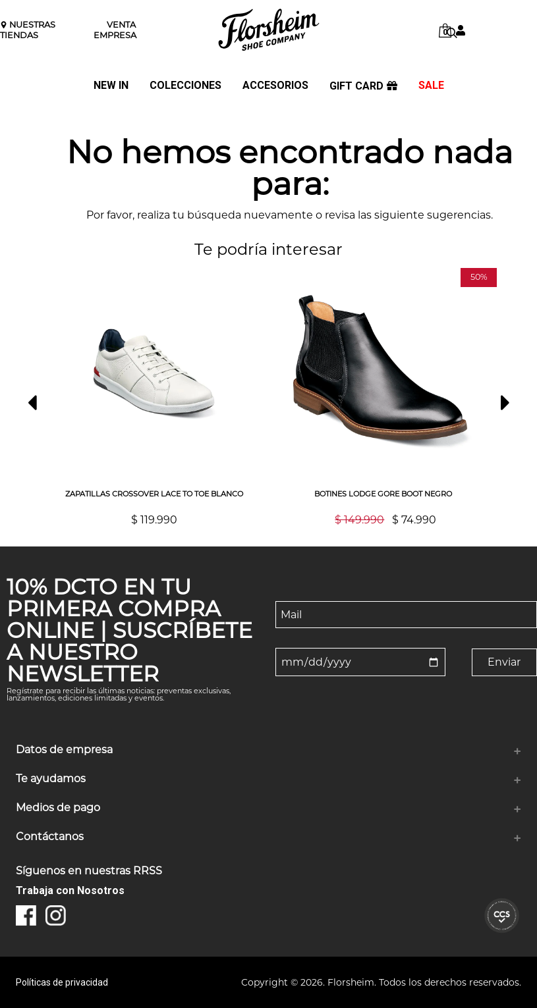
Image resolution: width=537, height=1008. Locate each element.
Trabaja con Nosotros (70, 890)
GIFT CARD (363, 86)
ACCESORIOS (275, 86)
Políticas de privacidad (62, 982)
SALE (431, 86)
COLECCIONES (185, 86)
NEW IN (111, 86)
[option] (154, 396)
